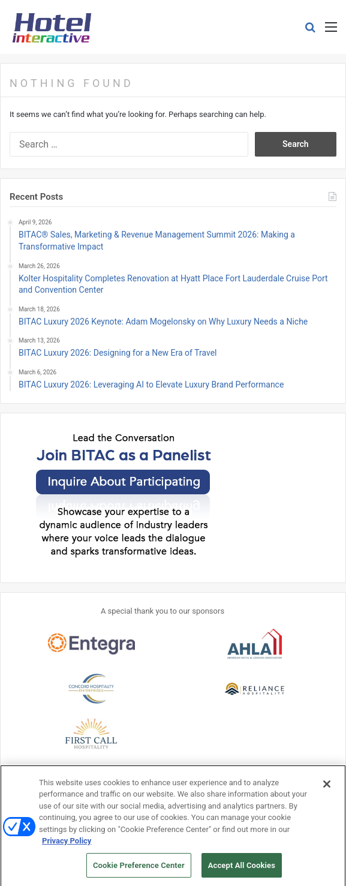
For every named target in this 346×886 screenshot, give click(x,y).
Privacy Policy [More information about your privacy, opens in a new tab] (66, 844)
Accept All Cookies (241, 868)
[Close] (327, 787)
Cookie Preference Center (139, 868)
